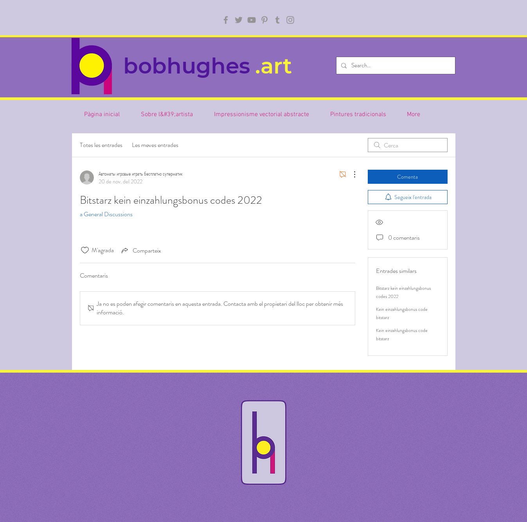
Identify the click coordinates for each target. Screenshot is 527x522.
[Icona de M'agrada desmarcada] (85, 250)
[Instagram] (290, 20)
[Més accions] (350, 174)
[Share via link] (140, 250)
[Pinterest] (264, 20)
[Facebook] (226, 20)
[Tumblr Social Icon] (277, 20)
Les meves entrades (155, 144)
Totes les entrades (101, 144)
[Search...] (395, 65)
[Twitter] (239, 20)
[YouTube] (251, 20)
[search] (408, 145)
